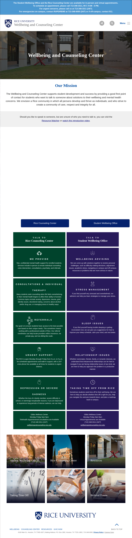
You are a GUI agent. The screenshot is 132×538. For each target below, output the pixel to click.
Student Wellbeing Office (105, 223)
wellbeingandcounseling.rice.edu (39, 425)
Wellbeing (14, 529)
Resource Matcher (50, 121)
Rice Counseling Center (45, 223)
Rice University (24, 21)
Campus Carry (109, 532)
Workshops (56, 495)
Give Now (58, 529)
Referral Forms (99, 495)
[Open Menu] (123, 23)
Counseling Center (30, 529)
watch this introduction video (76, 121)
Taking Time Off (19, 495)
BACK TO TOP (116, 529)
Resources (96, 460)
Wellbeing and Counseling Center (38, 25)
